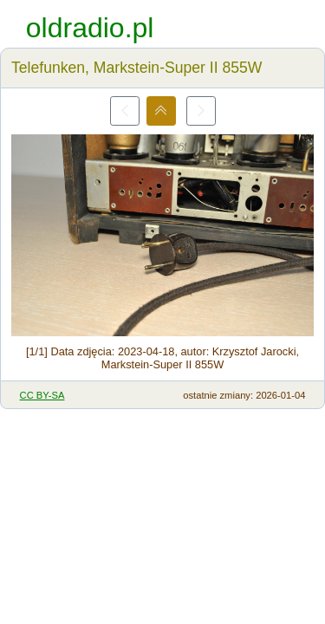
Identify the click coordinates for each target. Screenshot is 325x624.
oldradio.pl (90, 27)
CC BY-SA (42, 395)
